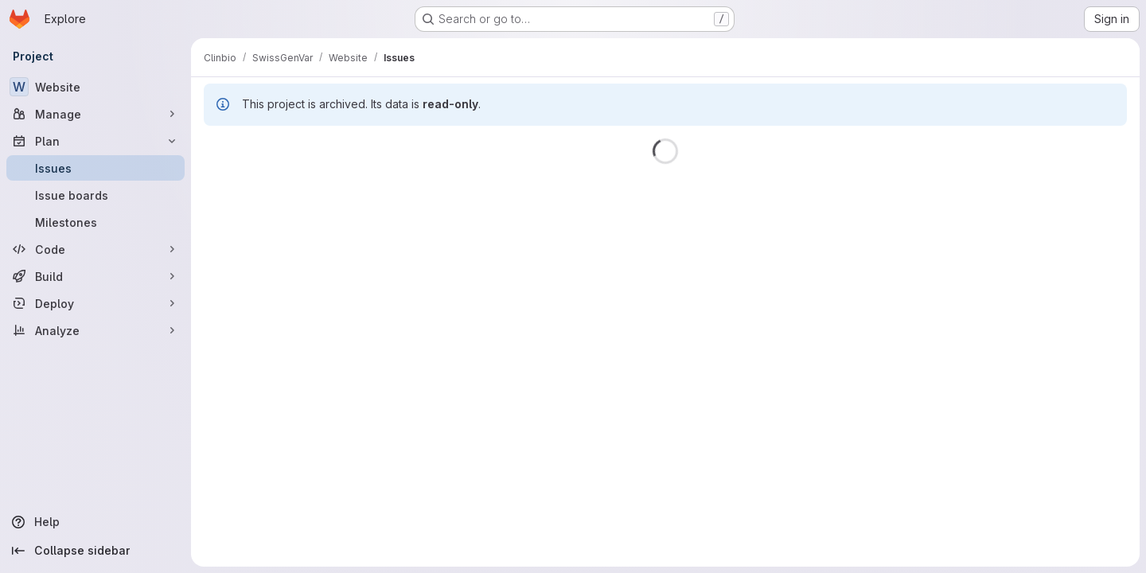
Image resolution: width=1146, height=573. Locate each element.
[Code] (95, 249)
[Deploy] (95, 303)
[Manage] (95, 114)
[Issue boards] (95, 195)
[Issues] (95, 168)
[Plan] (95, 141)
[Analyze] (95, 330)
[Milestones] (95, 222)
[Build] (95, 276)
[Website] (95, 86)
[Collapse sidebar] (95, 550)
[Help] (95, 522)
